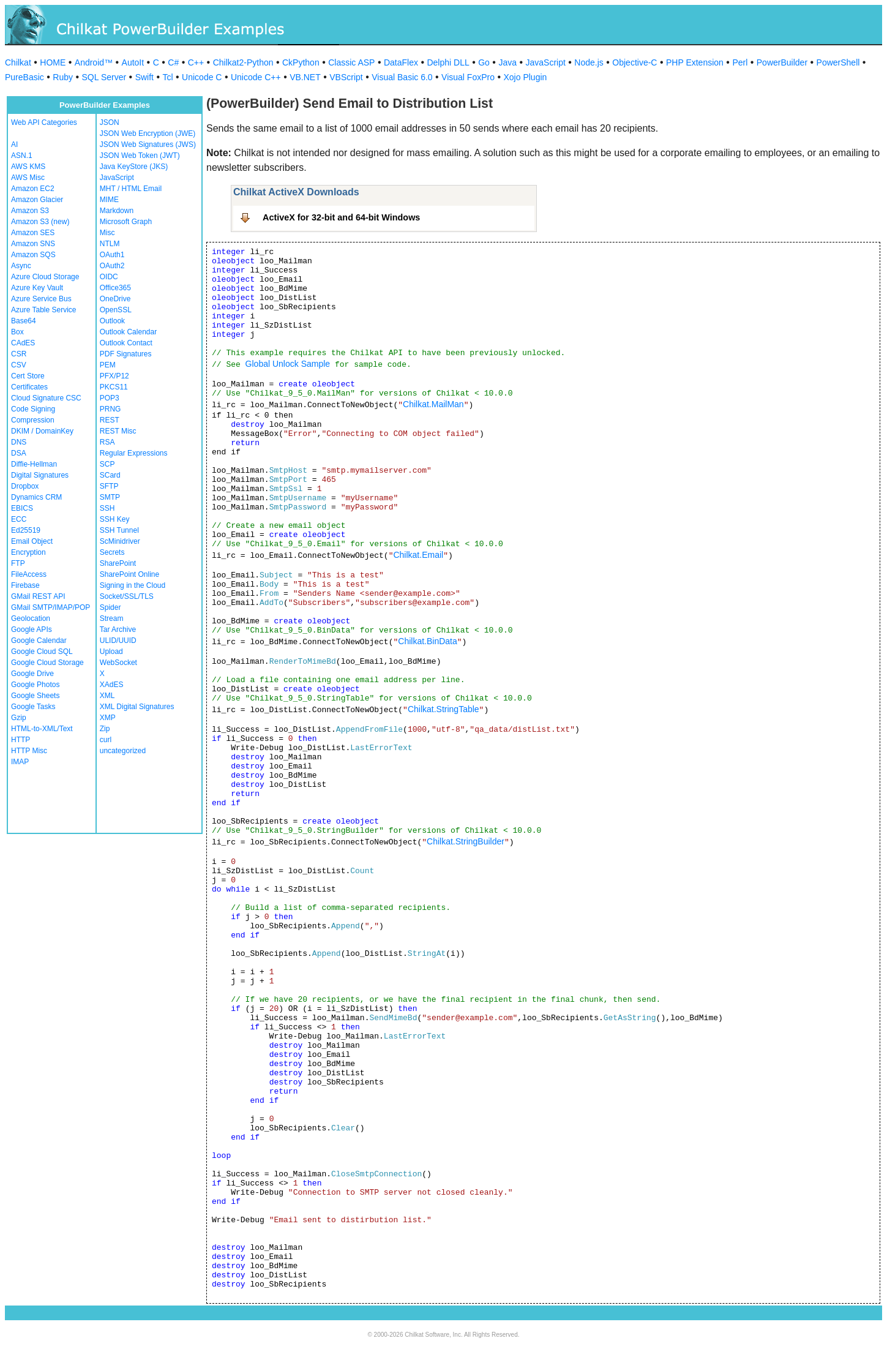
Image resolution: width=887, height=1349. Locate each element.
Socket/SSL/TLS (127, 596)
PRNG (110, 409)
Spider (110, 607)
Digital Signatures (40, 475)
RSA (107, 442)
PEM (108, 365)
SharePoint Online (129, 574)
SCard (110, 475)
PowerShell (838, 62)
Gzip (18, 717)
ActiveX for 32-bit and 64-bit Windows (341, 217)
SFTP (109, 486)
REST (109, 420)
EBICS (22, 508)
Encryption (28, 552)
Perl (739, 62)
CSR (18, 354)
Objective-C (634, 62)
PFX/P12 (114, 376)
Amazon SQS (33, 254)
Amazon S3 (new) (40, 221)
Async (21, 265)
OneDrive (115, 299)
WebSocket (118, 662)
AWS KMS (28, 166)
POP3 (109, 398)
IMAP (20, 761)
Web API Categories (44, 122)
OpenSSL (116, 310)
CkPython (301, 62)
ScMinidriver (120, 541)
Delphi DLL (448, 62)
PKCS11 (114, 387)
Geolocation (30, 618)
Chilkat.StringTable (443, 709)
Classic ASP (351, 62)
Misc (107, 232)
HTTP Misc (29, 750)
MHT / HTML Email (131, 188)
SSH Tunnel (119, 530)
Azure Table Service (44, 310)
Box (17, 332)
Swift (144, 77)
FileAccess (29, 574)
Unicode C (202, 77)
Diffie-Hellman (34, 464)
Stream (112, 618)
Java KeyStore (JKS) (134, 166)
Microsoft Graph (126, 221)
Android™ (94, 62)
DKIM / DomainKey (42, 431)
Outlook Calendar (128, 332)
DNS (18, 442)
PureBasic (24, 77)
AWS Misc (28, 177)
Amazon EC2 (32, 188)
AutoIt (133, 62)
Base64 (23, 321)
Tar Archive (118, 629)
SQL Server (104, 77)
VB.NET (305, 77)
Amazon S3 (30, 210)
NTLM (110, 243)
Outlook (112, 321)
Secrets (112, 552)
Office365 (115, 288)
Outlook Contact (126, 343)
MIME (109, 199)
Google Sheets (35, 695)
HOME (52, 62)
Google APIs (31, 629)
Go (484, 62)
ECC (18, 519)
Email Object (32, 541)
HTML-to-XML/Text (42, 728)
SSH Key (115, 519)
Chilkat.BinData (427, 641)
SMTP (110, 497)
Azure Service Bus (41, 299)
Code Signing (33, 409)
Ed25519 (25, 530)
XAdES (112, 684)
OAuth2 (112, 265)
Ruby (63, 77)
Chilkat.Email (418, 555)
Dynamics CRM (36, 497)
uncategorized (123, 750)
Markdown (116, 210)
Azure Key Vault (37, 288)
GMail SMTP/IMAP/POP (50, 607)
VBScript (345, 77)
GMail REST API (38, 596)
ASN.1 (21, 155)
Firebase (25, 585)
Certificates (29, 387)
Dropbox (25, 486)
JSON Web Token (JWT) (140, 155)
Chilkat (18, 62)
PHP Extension (695, 62)
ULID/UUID (118, 640)
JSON (109, 122)
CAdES (23, 343)
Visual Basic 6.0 (402, 77)
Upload (111, 651)
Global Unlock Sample (288, 364)
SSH (107, 508)
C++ (196, 62)
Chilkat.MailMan (433, 404)
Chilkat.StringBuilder (465, 841)
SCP (107, 464)
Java (507, 62)
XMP (108, 717)
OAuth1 (112, 254)
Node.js (588, 62)
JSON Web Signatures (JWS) (148, 144)
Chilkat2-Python (243, 62)
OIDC (109, 276)
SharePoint (118, 563)
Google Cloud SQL (42, 651)
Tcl (167, 77)
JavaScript (546, 62)
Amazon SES (32, 232)
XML (107, 695)
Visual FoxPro (468, 77)
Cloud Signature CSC (46, 398)
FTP (18, 563)
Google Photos (35, 684)
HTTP (20, 739)
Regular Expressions (134, 453)
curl (105, 739)
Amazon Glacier (37, 199)
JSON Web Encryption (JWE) (147, 133)
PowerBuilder (782, 62)
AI (14, 144)
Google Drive (32, 673)
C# (173, 62)
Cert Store (28, 376)
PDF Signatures (126, 354)
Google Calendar (39, 640)
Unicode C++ (256, 77)
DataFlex (401, 62)
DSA (18, 453)
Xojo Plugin (525, 77)
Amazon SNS (33, 243)
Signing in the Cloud (132, 585)
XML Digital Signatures (137, 706)
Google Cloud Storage (47, 662)
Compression (32, 420)
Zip (105, 728)
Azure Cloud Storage (45, 276)
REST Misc (118, 431)
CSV (18, 365)
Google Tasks (33, 706)
